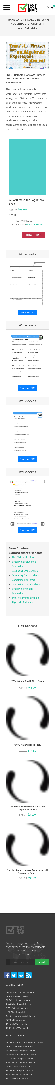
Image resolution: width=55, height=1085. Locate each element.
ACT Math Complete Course (19, 1046)
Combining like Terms (23, 579)
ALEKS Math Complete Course (20, 1050)
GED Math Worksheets (17, 1008)
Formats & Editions (34, 224)
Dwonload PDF (27, 312)
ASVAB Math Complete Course (21, 1054)
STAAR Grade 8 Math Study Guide (27, 681)
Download (34, 234)
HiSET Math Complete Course (20, 1062)
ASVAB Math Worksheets (18, 1004)
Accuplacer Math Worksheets (20, 992)
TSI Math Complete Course (19, 1078)
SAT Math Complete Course (19, 1070)
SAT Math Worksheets (16, 1020)
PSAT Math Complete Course (20, 1066)
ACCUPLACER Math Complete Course (24, 1042)
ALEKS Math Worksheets (18, 1000)
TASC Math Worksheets (17, 1028)
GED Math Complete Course (19, 1058)
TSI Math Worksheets (16, 1024)
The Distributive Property (26, 557)
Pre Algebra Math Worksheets (20, 1016)
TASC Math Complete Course (20, 1074)
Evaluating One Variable (25, 570)
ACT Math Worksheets (17, 996)
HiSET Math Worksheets (17, 1012)
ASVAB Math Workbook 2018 (27, 745)
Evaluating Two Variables (25, 575)
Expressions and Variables (26, 584)
